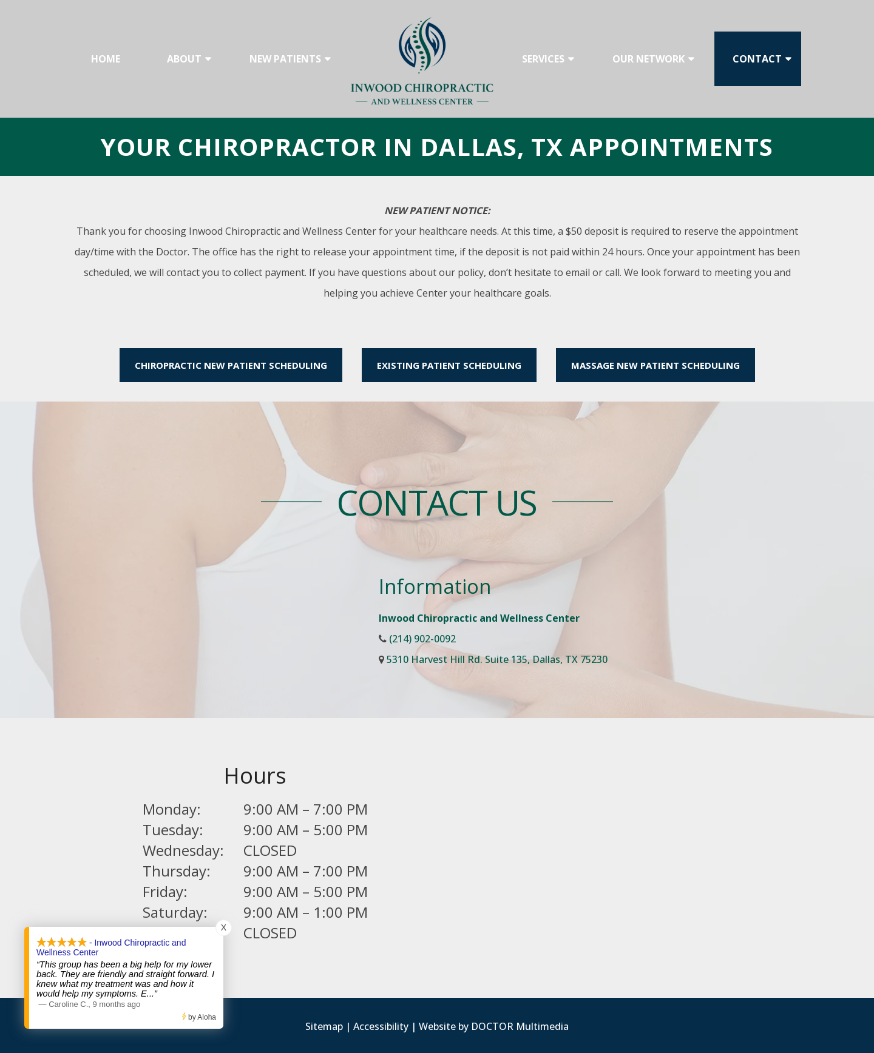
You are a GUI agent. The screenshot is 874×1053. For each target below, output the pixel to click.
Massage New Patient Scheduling (655, 365)
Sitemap (324, 1026)
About (184, 59)
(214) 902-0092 (422, 638)
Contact (757, 59)
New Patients (285, 59)
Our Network (648, 59)
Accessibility (380, 1026)
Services (543, 59)
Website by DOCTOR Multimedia (494, 1026)
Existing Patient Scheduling (449, 365)
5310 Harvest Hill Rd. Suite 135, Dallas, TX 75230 (497, 659)
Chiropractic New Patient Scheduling (231, 365)
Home (105, 59)
